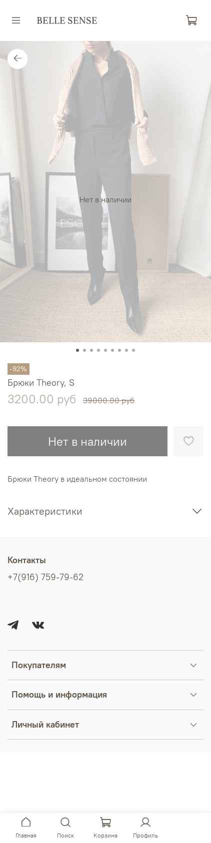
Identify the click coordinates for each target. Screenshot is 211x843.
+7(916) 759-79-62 (46, 577)
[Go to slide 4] (98, 350)
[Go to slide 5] (105, 350)
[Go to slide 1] (77, 350)
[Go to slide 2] (84, 350)
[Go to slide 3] (91, 350)
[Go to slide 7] (119, 350)
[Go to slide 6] (112, 350)
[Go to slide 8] (126, 350)
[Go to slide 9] (133, 350)
